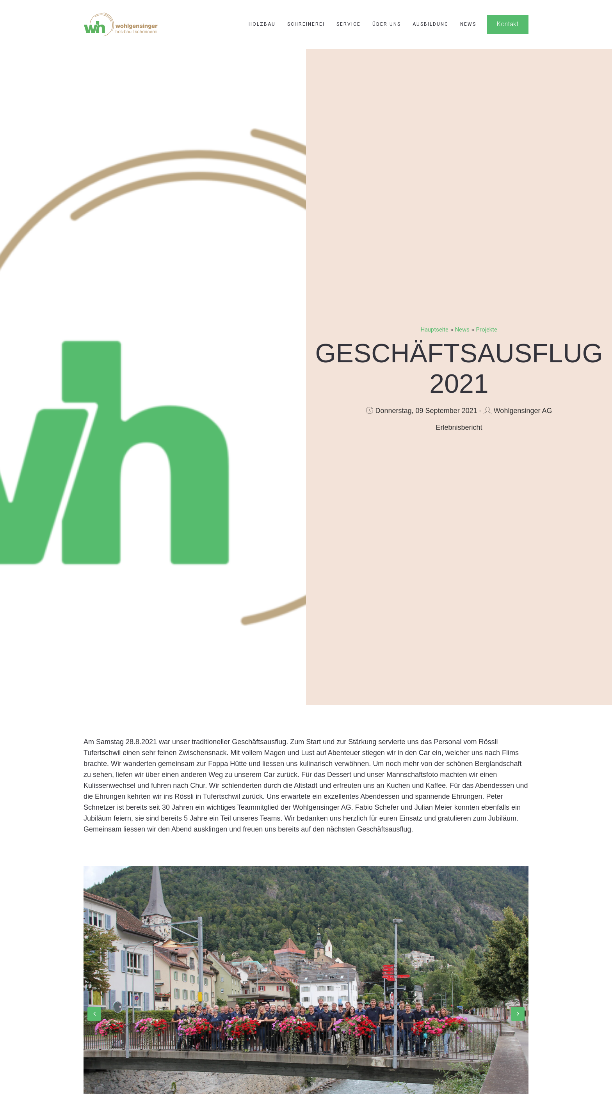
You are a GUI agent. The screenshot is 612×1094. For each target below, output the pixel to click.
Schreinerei (306, 24)
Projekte (486, 329)
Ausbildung (430, 24)
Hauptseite (434, 329)
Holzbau (262, 24)
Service (348, 24)
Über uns (386, 24)
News (468, 24)
